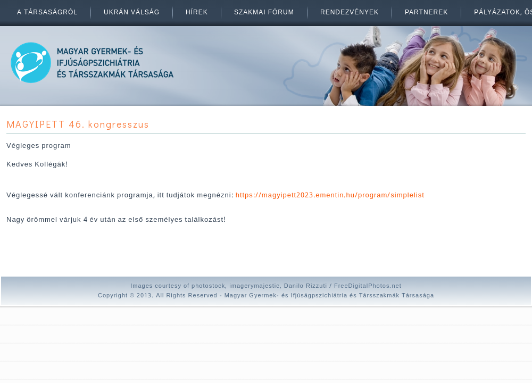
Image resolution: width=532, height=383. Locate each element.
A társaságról (47, 12)
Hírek (197, 12)
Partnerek (426, 12)
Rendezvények (349, 12)
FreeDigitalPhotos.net (368, 286)
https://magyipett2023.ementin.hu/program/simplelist (330, 195)
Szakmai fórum (264, 12)
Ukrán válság (132, 12)
